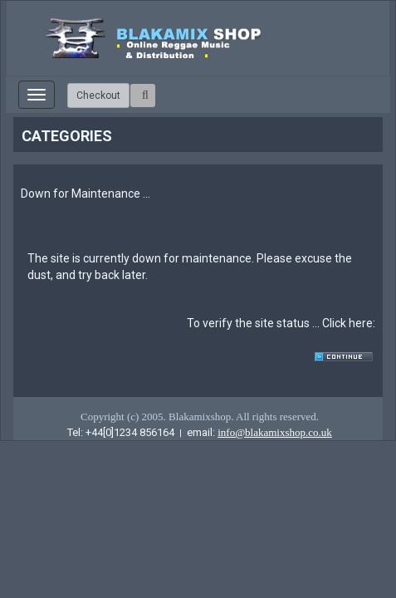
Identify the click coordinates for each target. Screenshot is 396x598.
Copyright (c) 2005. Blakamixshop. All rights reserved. (200, 416)
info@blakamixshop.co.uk (275, 432)
